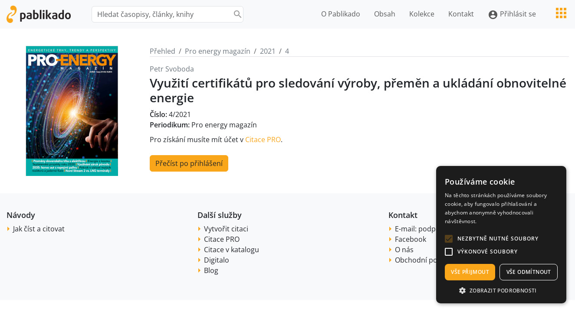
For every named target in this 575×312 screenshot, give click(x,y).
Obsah (384, 14)
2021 (268, 51)
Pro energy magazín (217, 51)
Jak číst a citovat (39, 229)
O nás (404, 249)
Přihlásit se (512, 14)
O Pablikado (340, 14)
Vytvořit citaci (226, 229)
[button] (448, 238)
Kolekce (421, 14)
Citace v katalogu (231, 249)
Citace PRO (263, 139)
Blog (211, 270)
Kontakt (461, 14)
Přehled (162, 51)
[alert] (501, 234)
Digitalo (216, 260)
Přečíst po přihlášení (189, 163)
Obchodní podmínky (428, 260)
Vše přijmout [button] (470, 272)
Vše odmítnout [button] (528, 272)
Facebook (410, 239)
